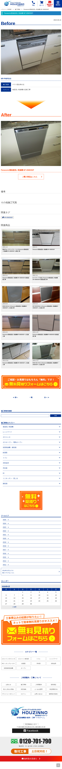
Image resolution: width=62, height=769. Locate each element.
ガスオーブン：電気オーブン (31, 442)
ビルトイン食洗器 (23, 659)
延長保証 (53, 684)
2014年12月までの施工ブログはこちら (8, 571)
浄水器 (31, 468)
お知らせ (8, 684)
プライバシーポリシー (8, 694)
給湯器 (31, 452)
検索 (55, 415)
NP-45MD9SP (7, 217)
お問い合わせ (38, 694)
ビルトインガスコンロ (8, 659)
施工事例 (17, 9)
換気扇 (31, 483)
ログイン (23, 694)
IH (31, 473)
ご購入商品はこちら (32, 176)
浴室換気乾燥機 (8, 668)
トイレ (31, 458)
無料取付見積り (53, 694)
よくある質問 (38, 689)
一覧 (31, 397)
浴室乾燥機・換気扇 (31, 447)
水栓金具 (31, 463)
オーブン (23, 668)
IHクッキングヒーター (8, 663)
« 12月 (14, 607)
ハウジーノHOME (6, 9)
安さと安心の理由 (8, 689)
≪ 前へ (15, 397)
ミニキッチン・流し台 (31, 478)
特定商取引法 (53, 689)
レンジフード (31, 432)
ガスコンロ (31, 437)
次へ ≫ (46, 397)
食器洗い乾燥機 (31, 427)
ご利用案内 (38, 684)
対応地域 (23, 689)
